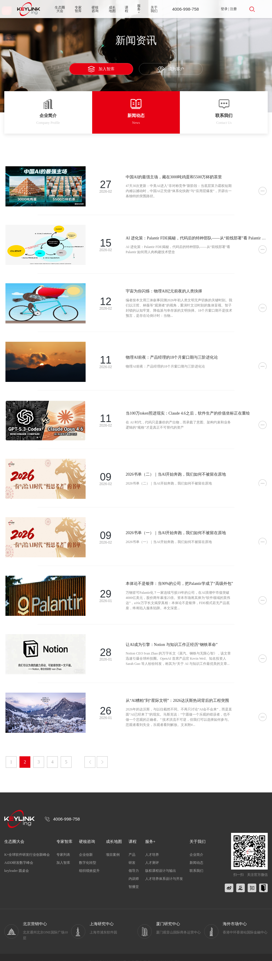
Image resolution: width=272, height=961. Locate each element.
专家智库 (78, 9)
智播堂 (134, 877)
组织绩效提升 (89, 861)
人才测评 (152, 853)
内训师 (134, 869)
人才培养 (152, 845)
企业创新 (86, 845)
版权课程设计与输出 (160, 861)
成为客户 (170, 69)
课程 (126, 9)
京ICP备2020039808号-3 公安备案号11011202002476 (133, 952)
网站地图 (240, 952)
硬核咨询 (95, 9)
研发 (132, 853)
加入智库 (101, 69)
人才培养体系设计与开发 (164, 869)
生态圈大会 (60, 9)
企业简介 (196, 845)
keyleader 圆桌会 (16, 861)
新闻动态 (196, 853)
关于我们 (154, 9)
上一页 (89, 752)
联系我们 (196, 861)
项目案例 (113, 845)
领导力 (134, 861)
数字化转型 (87, 853)
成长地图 (112, 9)
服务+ (139, 9)
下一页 (102, 752)
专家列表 (63, 845)
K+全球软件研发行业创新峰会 (27, 845)
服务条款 (223, 952)
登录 (224, 9)
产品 (132, 845)
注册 (233, 9)
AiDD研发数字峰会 (18, 853)
